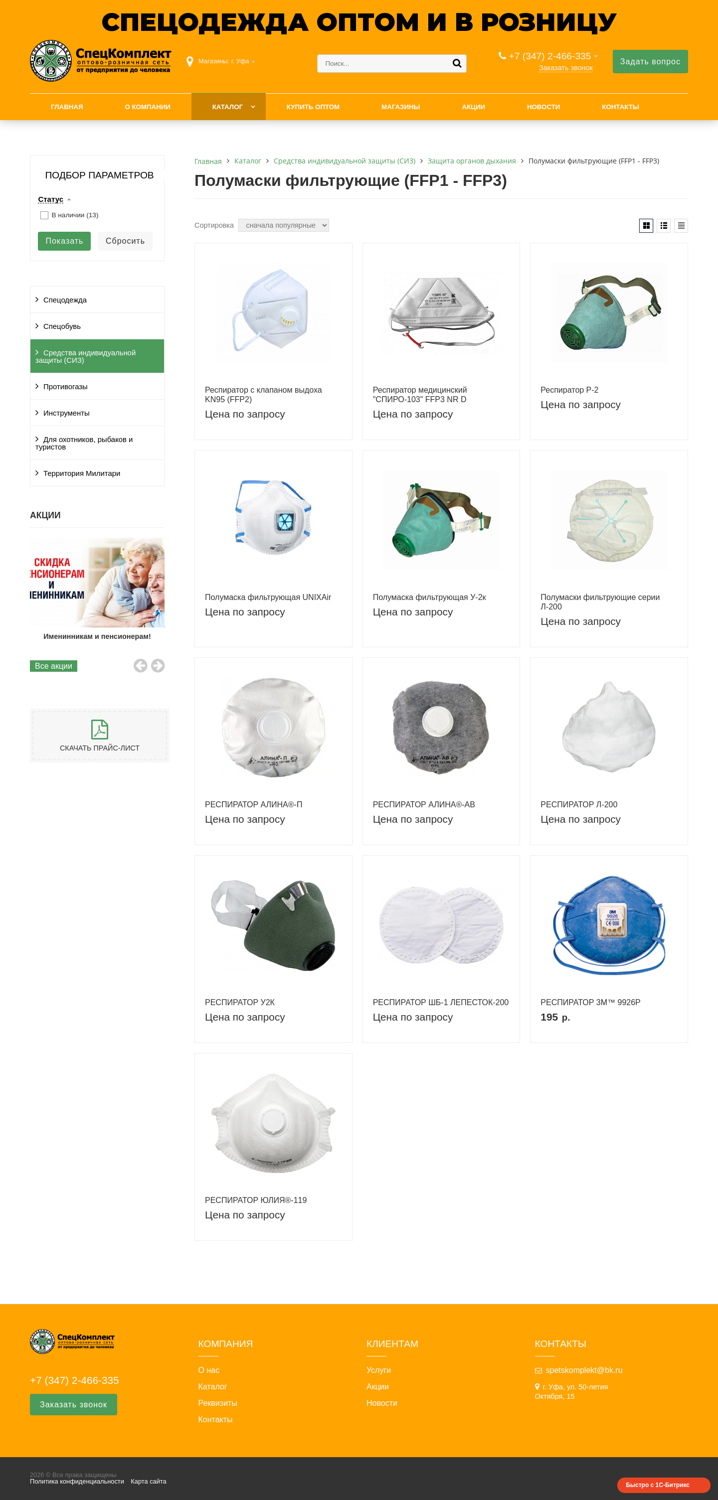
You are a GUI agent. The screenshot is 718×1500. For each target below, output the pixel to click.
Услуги (378, 1370)
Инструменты (66, 413)
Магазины (400, 107)
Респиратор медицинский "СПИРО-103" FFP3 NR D (420, 395)
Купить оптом (313, 107)
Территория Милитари (81, 473)
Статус (50, 199)
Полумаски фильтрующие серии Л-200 (600, 602)
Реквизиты (217, 1403)
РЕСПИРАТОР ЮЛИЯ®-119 (256, 1200)
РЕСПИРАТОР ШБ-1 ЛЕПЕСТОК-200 (441, 1002)
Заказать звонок (566, 68)
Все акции (53, 666)
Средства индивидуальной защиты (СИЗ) (85, 356)
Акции (473, 107)
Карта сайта (148, 1481)
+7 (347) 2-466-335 (550, 56)
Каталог (227, 107)
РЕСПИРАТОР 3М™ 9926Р (590, 1002)
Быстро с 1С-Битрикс (658, 1485)
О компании (147, 107)
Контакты (620, 107)
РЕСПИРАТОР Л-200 (578, 804)
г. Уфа (240, 61)
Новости (543, 107)
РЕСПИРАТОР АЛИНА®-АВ (424, 804)
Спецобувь (62, 326)
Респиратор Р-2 (569, 390)
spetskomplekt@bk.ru (584, 1370)
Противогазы (65, 387)
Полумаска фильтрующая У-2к (429, 597)
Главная (67, 107)
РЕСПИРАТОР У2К (240, 1002)
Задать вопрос (650, 61)
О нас (209, 1370)
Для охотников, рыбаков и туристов (84, 443)
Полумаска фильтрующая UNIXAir (268, 597)
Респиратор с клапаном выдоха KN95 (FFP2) (263, 395)
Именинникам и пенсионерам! (97, 636)
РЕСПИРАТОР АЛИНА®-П (253, 804)
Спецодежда (65, 300)
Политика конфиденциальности (77, 1481)
